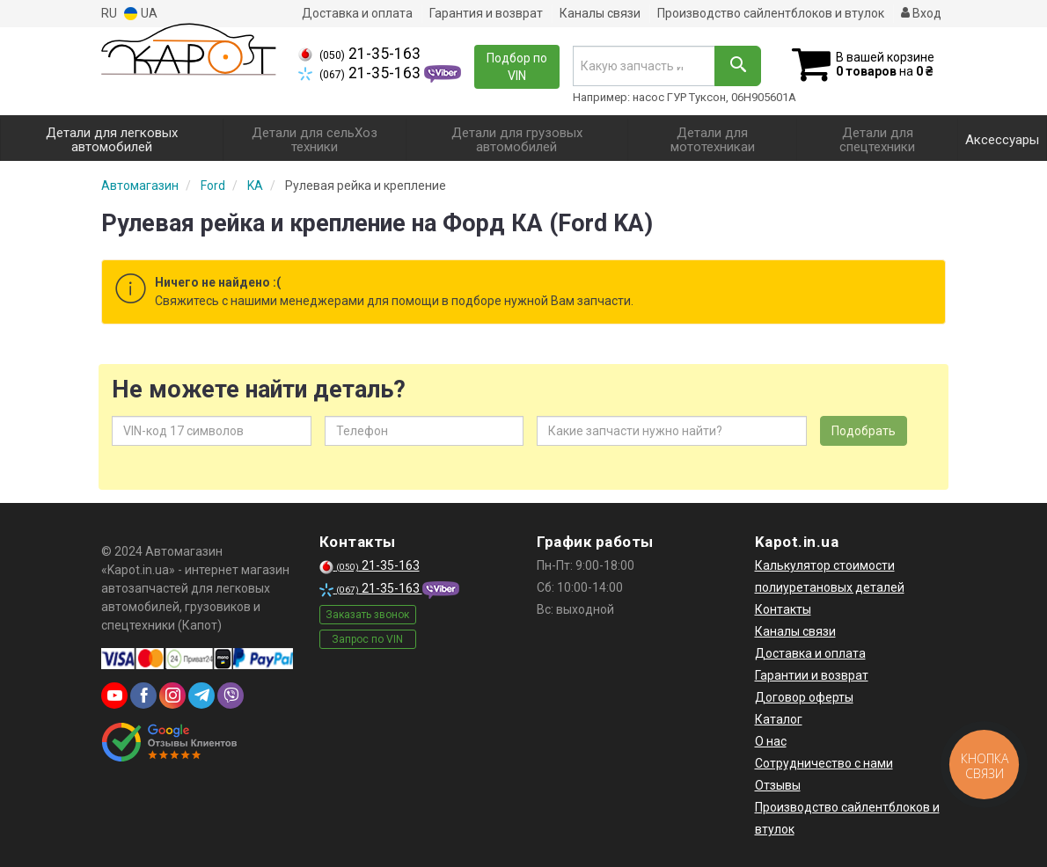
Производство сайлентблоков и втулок (770, 13)
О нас (771, 741)
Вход (921, 13)
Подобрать (863, 431)
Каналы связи (600, 13)
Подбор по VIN (517, 67)
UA (140, 13)
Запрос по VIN (367, 639)
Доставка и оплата (357, 13)
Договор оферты (804, 697)
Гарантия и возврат (486, 13)
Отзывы (778, 785)
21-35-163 (359, 53)
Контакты (783, 609)
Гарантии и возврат (811, 675)
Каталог (778, 719)
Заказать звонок (367, 614)
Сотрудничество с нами (824, 763)
